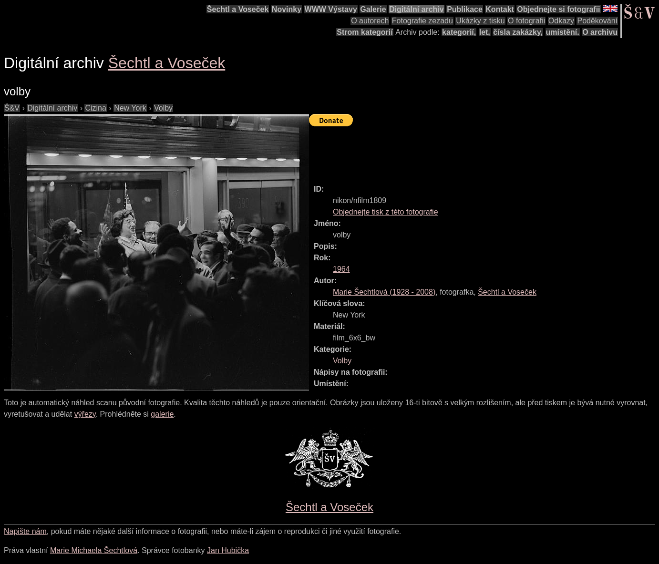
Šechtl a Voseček (238, 9)
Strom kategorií (364, 32)
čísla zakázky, (518, 32)
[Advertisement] (482, 151)
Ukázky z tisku (480, 21)
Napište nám (25, 531)
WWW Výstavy (331, 9)
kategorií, (459, 32)
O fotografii (526, 21)
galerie (162, 414)
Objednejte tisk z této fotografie (385, 212)
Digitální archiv (416, 9)
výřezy (85, 414)
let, (484, 32)
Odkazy (561, 21)
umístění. (562, 32)
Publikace (465, 9)
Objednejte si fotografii (558, 9)
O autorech (370, 21)
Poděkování (597, 21)
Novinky (286, 9)
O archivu (600, 32)
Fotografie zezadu (422, 21)
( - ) (384, 292)
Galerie (373, 9)
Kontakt (499, 9)
